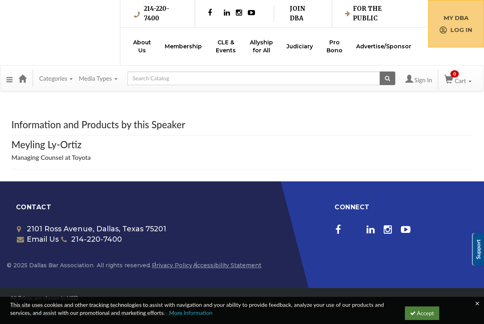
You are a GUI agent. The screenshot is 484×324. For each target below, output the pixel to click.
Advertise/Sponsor (383, 46)
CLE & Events (226, 46)
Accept (422, 313)
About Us (142, 46)
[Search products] (387, 78)
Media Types (98, 78)
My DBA (456, 18)
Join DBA (297, 13)
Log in (456, 30)
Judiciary (300, 46)
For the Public (363, 13)
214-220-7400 (151, 13)
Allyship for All (261, 46)
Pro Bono (335, 46)
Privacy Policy (172, 265)
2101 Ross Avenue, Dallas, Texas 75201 (91, 229)
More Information (191, 312)
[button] (9, 78)
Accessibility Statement (227, 265)
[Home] (22, 78)
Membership (183, 46)
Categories (56, 78)
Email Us (38, 239)
